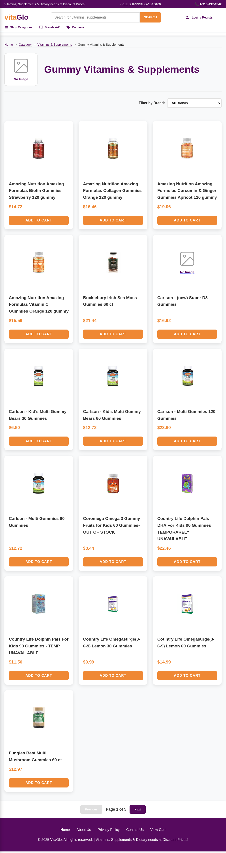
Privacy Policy (109, 831)
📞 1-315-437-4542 (208, 4)
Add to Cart (38, 222)
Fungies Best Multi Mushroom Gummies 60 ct (35, 758)
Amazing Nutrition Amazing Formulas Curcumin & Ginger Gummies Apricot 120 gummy (187, 192)
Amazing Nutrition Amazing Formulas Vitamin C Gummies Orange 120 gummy (39, 306)
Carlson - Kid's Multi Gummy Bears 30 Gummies (38, 416)
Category (25, 46)
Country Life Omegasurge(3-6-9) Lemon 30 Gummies (111, 644)
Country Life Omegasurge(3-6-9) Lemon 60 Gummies (186, 644)
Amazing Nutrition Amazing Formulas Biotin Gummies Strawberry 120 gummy (36, 192)
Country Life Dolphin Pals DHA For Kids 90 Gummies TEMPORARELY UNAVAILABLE (184, 530)
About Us (84, 831)
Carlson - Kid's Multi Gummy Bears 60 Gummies (112, 416)
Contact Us (135, 831)
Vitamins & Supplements (55, 46)
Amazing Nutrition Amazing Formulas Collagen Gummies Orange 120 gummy (112, 192)
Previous (91, 811)
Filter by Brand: (152, 105)
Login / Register (196, 17)
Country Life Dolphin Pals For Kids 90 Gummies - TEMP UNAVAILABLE (39, 648)
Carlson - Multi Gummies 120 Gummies (186, 416)
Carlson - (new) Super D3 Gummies (182, 302)
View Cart (158, 831)
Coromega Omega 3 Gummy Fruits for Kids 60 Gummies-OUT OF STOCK (111, 527)
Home (8, 46)
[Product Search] (91, 17)
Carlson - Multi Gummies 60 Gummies (37, 523)
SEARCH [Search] (146, 17)
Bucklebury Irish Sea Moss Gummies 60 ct (110, 302)
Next (137, 811)
